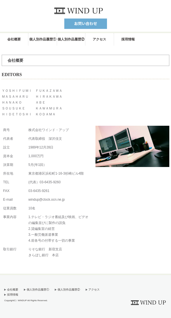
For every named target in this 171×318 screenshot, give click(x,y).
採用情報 (128, 39)
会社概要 (14, 39)
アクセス (99, 39)
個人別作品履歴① (42, 39)
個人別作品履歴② (71, 39)
